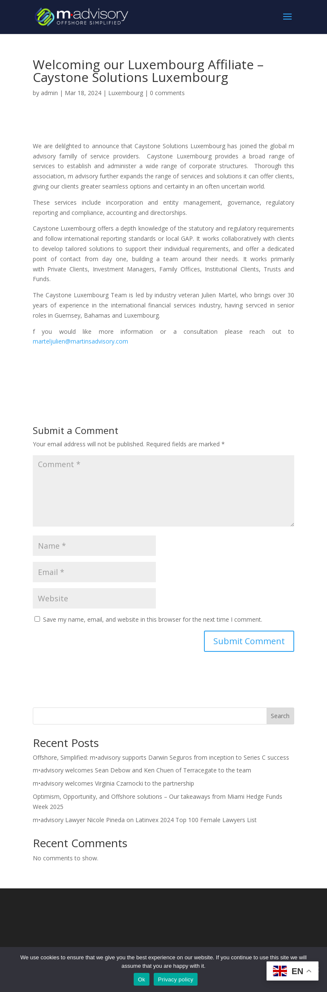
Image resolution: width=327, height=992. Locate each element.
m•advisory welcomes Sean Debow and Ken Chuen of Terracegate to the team (142, 770)
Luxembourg (125, 93)
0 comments (167, 93)
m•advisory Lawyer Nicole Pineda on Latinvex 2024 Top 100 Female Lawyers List (145, 820)
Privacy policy (175, 979)
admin (49, 93)
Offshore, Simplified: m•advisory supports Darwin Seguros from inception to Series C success (161, 757)
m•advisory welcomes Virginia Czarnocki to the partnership (113, 783)
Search (280, 716)
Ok (141, 979)
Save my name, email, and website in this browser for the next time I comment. (152, 619)
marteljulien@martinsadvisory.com (80, 341)
